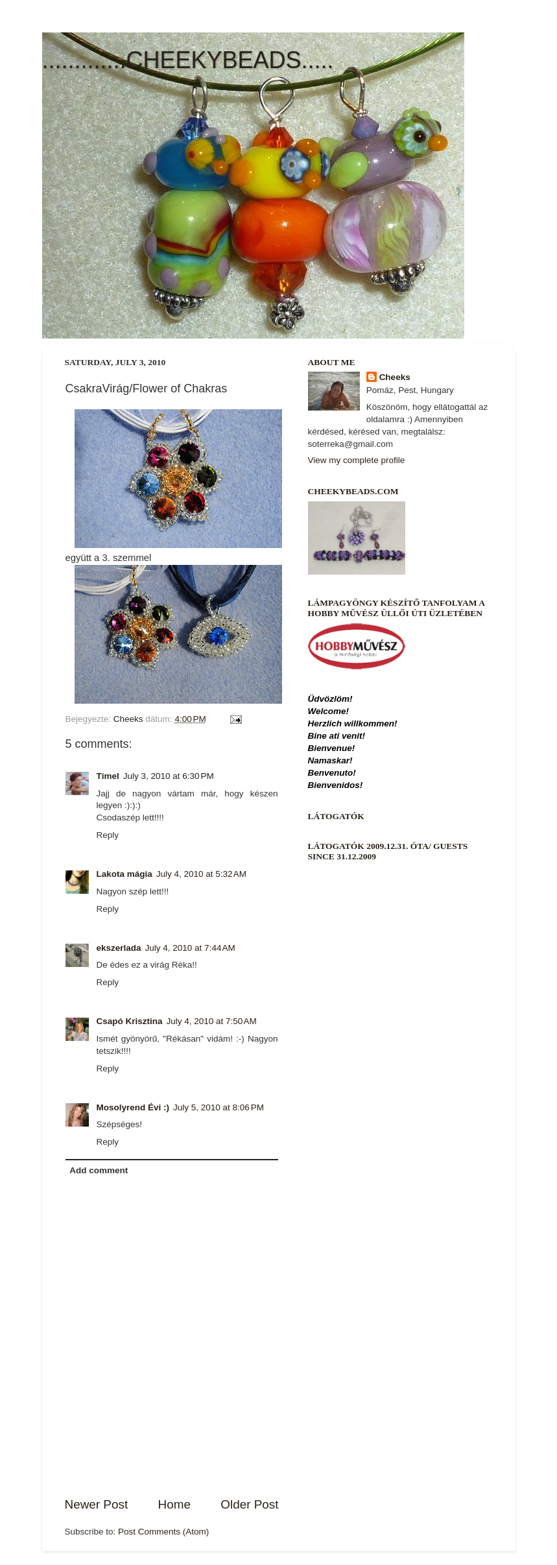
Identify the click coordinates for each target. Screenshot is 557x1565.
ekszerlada (119, 948)
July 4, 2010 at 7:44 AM (190, 948)
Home (174, 1504)
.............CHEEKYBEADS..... (188, 60)
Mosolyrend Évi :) (133, 1107)
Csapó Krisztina (130, 1021)
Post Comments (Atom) (163, 1531)
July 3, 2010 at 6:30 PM (168, 776)
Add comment (98, 1170)
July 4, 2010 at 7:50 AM (212, 1021)
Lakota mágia (124, 874)
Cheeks (394, 377)
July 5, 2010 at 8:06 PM (218, 1107)
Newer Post (96, 1504)
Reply (108, 835)
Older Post (249, 1504)
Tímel (108, 776)
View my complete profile (356, 460)
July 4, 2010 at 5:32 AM (201, 874)
